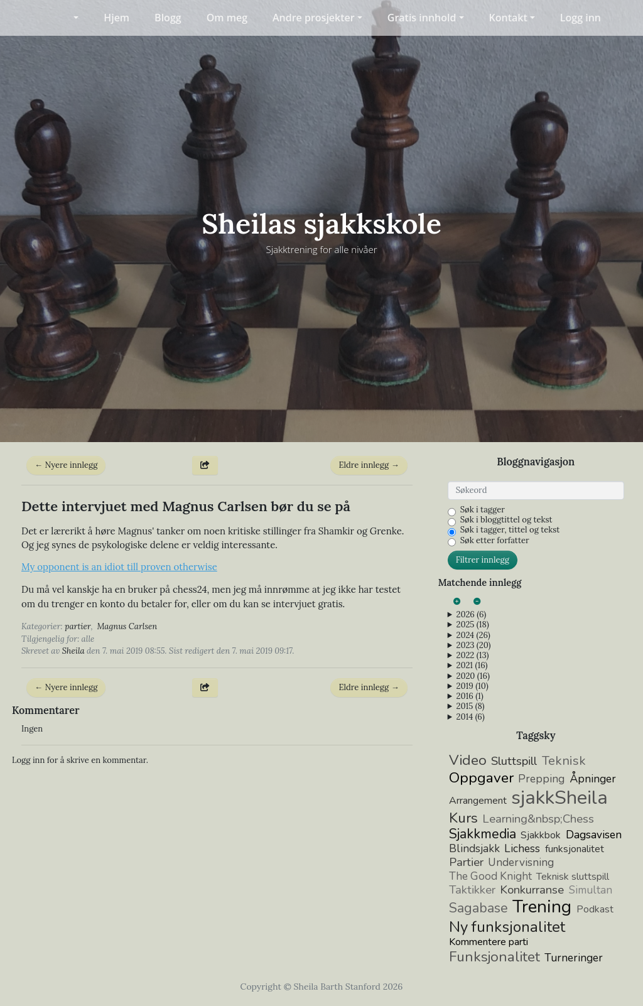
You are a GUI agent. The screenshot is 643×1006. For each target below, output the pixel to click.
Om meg (227, 17)
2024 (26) (473, 635)
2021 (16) (471, 666)
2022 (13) (472, 656)
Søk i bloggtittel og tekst (506, 520)
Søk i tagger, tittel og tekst (510, 530)
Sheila (73, 651)
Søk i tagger (482, 510)
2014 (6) (470, 717)
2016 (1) (469, 696)
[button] (68, 17)
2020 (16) (472, 676)
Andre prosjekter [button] (314, 17)
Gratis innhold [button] (422, 17)
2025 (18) (472, 625)
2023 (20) (473, 646)
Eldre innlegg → (368, 465)
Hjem (116, 17)
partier (78, 626)
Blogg (167, 17)
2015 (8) (470, 706)
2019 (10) (472, 686)
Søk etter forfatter (494, 541)
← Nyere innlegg (66, 465)
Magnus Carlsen (127, 626)
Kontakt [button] (508, 17)
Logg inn (580, 17)
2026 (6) (471, 615)
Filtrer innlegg (482, 559)
